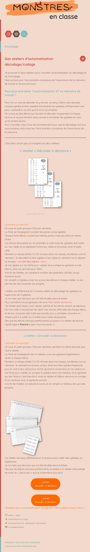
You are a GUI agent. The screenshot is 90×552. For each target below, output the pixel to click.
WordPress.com (28, 546)
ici (54, 324)
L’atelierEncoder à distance (45, 500)
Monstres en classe (18, 519)
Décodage (30, 523)
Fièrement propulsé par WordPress (22, 542)
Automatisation (16, 523)
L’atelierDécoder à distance (46, 484)
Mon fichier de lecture (60, 302)
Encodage (41, 523)
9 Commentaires (16, 527)
